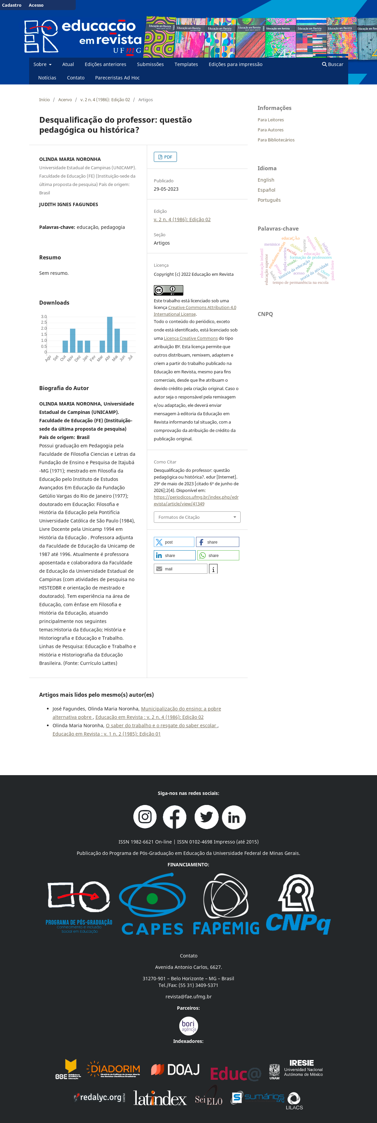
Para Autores (271, 130)
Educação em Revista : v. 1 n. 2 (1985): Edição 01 (107, 734)
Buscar (332, 64)
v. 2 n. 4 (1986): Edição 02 (105, 100)
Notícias (47, 77)
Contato (75, 77)
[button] (174, 542)
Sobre (41, 64)
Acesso (36, 5)
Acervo (65, 100)
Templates (186, 64)
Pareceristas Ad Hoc (117, 77)
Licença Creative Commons (191, 338)
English (266, 180)
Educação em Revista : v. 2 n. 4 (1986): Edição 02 (150, 717)
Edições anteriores (105, 64)
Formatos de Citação (179, 517)
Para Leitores (271, 120)
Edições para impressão (235, 64)
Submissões (150, 64)
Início (44, 100)
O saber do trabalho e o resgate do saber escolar (161, 725)
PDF (167, 157)
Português (269, 200)
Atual (68, 64)
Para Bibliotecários (276, 140)
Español (266, 190)
